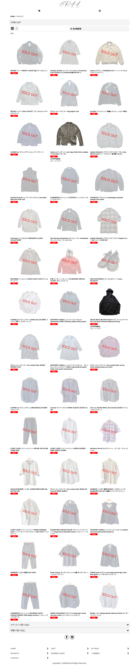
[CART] (39, 10)
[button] (100, 10)
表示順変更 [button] (75, 29)
